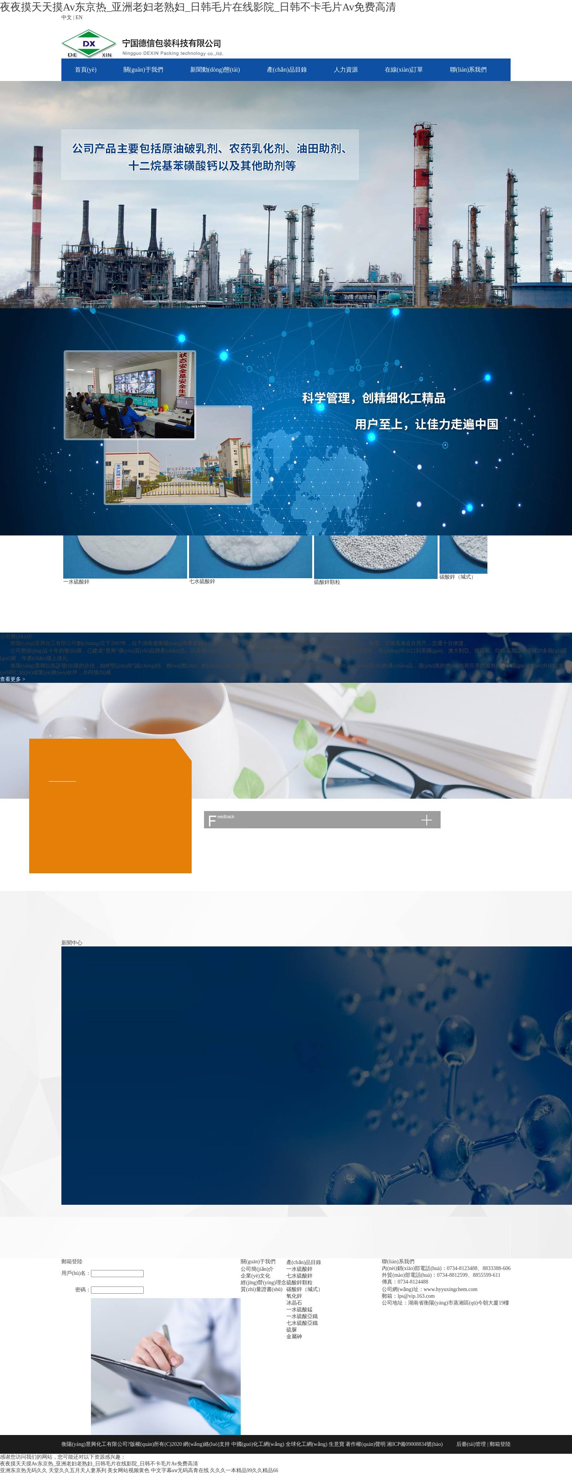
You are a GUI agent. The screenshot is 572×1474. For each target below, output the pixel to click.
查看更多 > (12, 679)
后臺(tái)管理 (471, 1444)
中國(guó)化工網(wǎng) (258, 1444)
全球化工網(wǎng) (306, 1444)
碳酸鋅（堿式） (457, 577)
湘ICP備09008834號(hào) (414, 1444)
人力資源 (346, 69)
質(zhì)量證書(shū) (261, 1289)
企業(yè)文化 (255, 1276)
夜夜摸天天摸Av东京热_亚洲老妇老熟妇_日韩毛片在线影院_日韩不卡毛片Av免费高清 (198, 7)
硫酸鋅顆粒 (327, 582)
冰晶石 (294, 1303)
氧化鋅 (294, 1296)
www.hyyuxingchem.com (451, 1289)
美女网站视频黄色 (128, 1470)
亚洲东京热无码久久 (23, 1470)
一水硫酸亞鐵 (302, 1316)
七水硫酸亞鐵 (302, 1323)
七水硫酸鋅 (202, 581)
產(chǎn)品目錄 (287, 69)
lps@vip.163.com (416, 1296)
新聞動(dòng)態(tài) (215, 69)
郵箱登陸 (500, 1444)
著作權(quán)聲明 (366, 1444)
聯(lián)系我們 (468, 69)
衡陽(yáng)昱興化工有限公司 (43, 643)
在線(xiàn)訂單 (404, 69)
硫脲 (291, 1330)
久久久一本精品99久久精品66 (244, 1470)
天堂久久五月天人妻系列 (77, 1470)
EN (79, 17)
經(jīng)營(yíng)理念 (263, 1282)
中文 (66, 17)
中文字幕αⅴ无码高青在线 (180, 1470)
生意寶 (336, 1444)
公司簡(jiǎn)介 (257, 1269)
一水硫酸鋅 (76, 582)
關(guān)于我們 (143, 69)
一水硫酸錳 (299, 1309)
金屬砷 (294, 1336)
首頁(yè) (86, 69)
